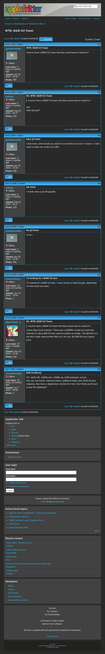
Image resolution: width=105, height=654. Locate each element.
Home (7, 18)
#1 (99, 44)
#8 (99, 369)
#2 (99, 92)
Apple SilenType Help (18, 527)
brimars (9, 574)
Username (11, 469)
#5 (99, 227)
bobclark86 (11, 553)
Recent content (14, 457)
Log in (7, 38)
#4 (99, 183)
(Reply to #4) (31, 227)
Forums (16, 18)
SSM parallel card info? (19, 517)
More (97, 531)
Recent (25, 18)
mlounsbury (13, 278)
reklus (9, 96)
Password (11, 476)
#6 (99, 275)
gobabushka (13, 48)
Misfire (14, 436)
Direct (43, 502)
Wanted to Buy (36, 24)
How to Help (52, 636)
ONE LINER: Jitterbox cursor (18, 543)
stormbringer (14, 373)
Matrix (14, 429)
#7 (99, 318)
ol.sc (8, 560)
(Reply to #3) (32, 183)
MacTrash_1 (13, 322)
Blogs (10, 586)
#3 (99, 135)
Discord (14, 433)
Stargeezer (11, 567)
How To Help (70, 18)
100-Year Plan (84, 18)
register (16, 38)
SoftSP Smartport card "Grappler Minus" (26, 520)
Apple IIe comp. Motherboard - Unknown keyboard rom (33, 513)
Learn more (11, 445)
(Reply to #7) (30, 369)
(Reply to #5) (31, 275)
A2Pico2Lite (14, 524)
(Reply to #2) (30, 135)
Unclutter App (58, 502)
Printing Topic (12, 571)
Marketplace (21, 24)
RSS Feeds (13, 593)
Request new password (19, 486)
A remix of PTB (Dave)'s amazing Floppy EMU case (28, 564)
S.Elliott (9, 546)
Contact (96, 18)
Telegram (15, 442)
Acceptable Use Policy (18, 600)
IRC (13, 426)
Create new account (17, 483)
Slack (13, 439)
